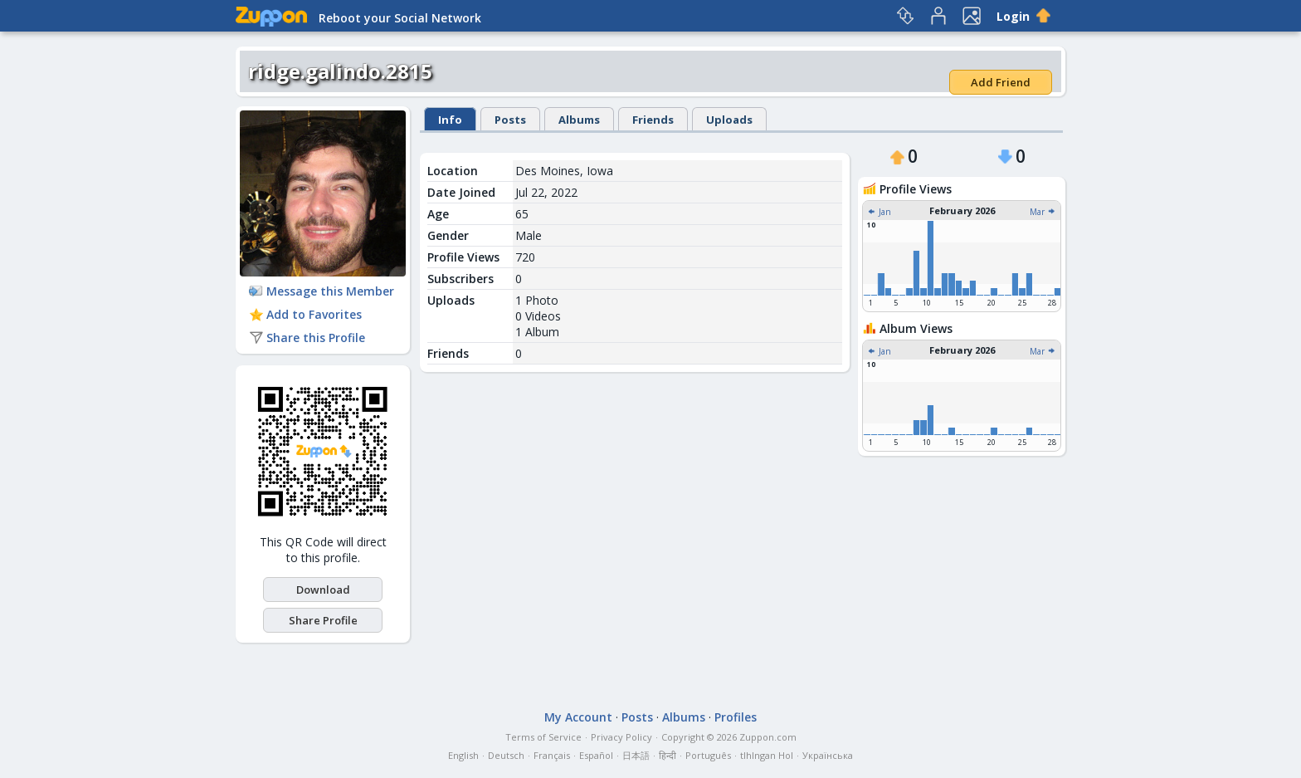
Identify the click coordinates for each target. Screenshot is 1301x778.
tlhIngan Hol (766, 755)
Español (596, 755)
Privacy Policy (621, 737)
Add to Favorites (305, 314)
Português (708, 755)
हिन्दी (667, 755)
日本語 (636, 755)
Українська (827, 755)
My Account (578, 717)
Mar (1043, 212)
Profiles (735, 717)
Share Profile (323, 620)
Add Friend (1001, 82)
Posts (510, 119)
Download (323, 589)
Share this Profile (307, 337)
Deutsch (506, 755)
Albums (579, 119)
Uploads (729, 119)
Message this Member (321, 291)
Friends (653, 119)
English (463, 755)
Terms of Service (543, 737)
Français (552, 755)
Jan (879, 212)
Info (450, 119)
